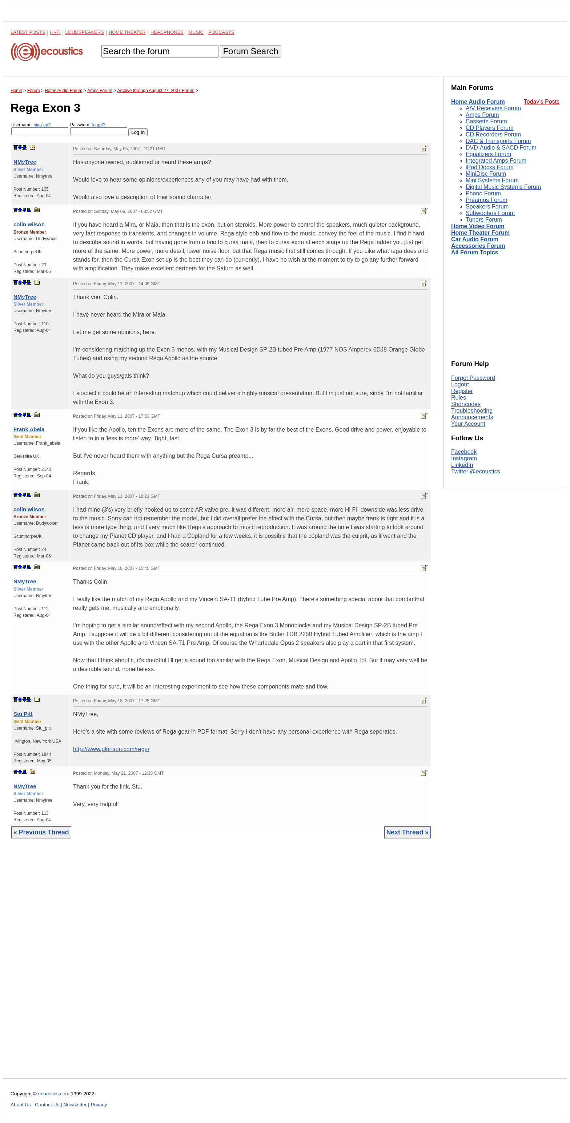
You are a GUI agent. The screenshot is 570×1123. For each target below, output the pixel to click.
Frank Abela (28, 429)
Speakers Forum (487, 206)
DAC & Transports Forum (498, 141)
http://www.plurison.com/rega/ (111, 749)
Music (196, 32)
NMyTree (24, 162)
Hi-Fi (55, 32)
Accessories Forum (478, 246)
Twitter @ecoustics (475, 471)
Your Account (468, 424)
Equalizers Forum (488, 154)
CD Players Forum (490, 128)
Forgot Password (473, 378)
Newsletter (75, 1104)
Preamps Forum (486, 200)
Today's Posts (541, 102)
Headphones (167, 32)
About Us (21, 1104)
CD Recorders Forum (493, 134)
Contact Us (47, 1104)
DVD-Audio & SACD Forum (501, 147)
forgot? (98, 124)
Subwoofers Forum (490, 213)
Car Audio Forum (474, 239)
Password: (98, 128)
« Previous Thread (41, 832)
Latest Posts (28, 32)
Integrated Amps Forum (496, 161)
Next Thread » (407, 832)
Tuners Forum (484, 220)
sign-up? (42, 124)
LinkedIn (462, 465)
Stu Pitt (23, 714)
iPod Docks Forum (490, 167)
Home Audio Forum (478, 102)
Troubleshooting (472, 411)
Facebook (464, 452)
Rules (458, 397)
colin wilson (29, 224)
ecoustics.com (53, 1093)
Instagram (464, 458)
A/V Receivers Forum (493, 108)
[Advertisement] (221, 962)
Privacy (99, 1104)
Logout (460, 384)
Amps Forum (482, 115)
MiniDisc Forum (486, 174)
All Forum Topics (474, 252)
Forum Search (250, 51)
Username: (39, 128)
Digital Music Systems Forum (503, 187)
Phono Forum (483, 193)
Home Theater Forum (480, 233)
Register (462, 391)
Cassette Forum (486, 121)
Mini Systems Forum (492, 180)
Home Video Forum (477, 226)
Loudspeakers (84, 32)
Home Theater (127, 32)
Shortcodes (466, 404)
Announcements (472, 417)
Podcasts (221, 32)
